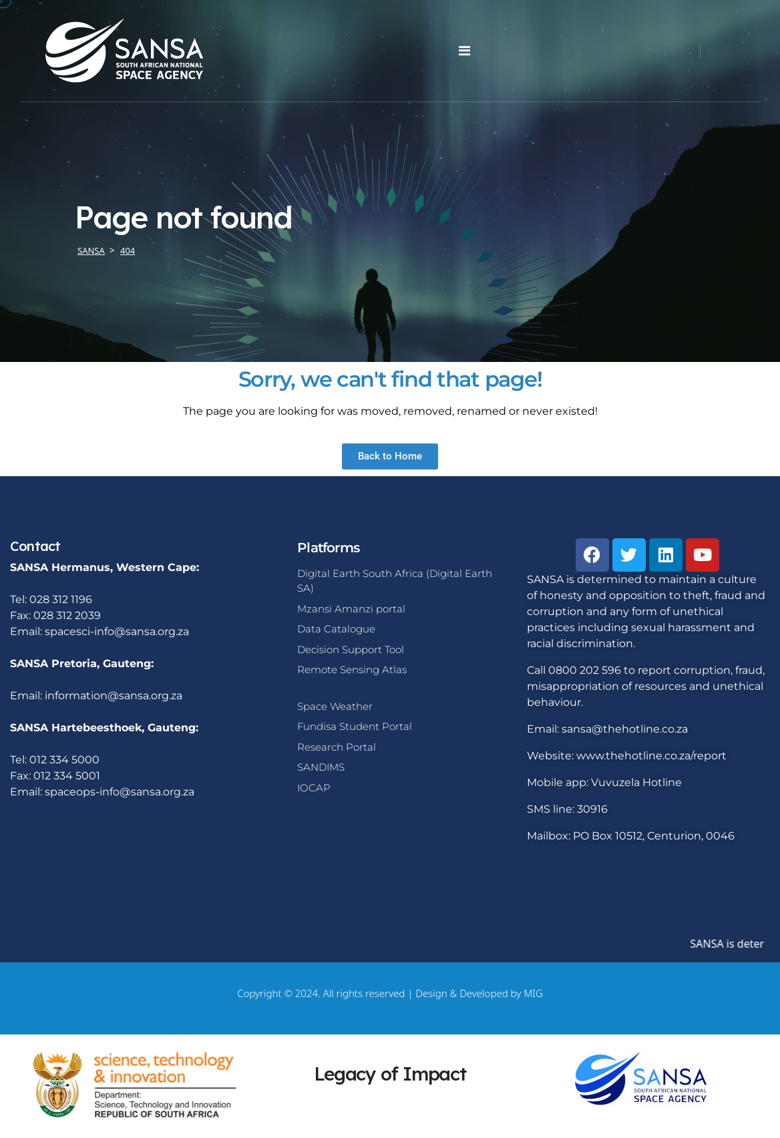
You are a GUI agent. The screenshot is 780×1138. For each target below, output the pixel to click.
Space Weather (335, 706)
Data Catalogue (336, 628)
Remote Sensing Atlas (352, 669)
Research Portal (336, 747)
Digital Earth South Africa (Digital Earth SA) (394, 581)
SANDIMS (321, 767)
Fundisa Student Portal (354, 726)
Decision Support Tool (350, 649)
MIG (533, 993)
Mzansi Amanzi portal (351, 608)
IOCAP (314, 787)
